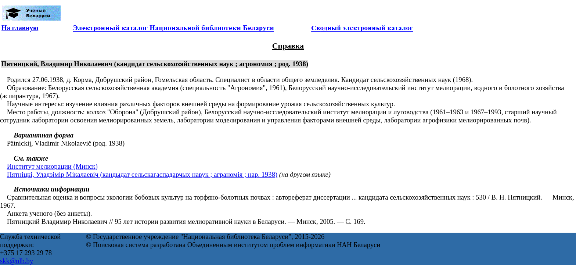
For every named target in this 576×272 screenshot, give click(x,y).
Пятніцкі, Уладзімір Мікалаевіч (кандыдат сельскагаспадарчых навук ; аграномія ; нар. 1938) (142, 174)
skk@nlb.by (16, 261)
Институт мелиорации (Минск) (52, 166)
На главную (19, 28)
